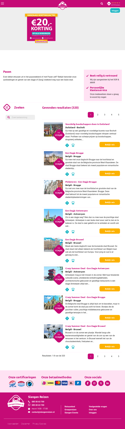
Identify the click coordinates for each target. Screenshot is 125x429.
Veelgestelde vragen (98, 406)
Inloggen (93, 413)
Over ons (93, 409)
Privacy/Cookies (39, 424)
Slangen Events (71, 413)
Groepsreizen (70, 409)
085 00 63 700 (38, 402)
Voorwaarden (13, 424)
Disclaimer (25, 424)
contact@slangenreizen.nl (43, 412)
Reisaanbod (70, 406)
